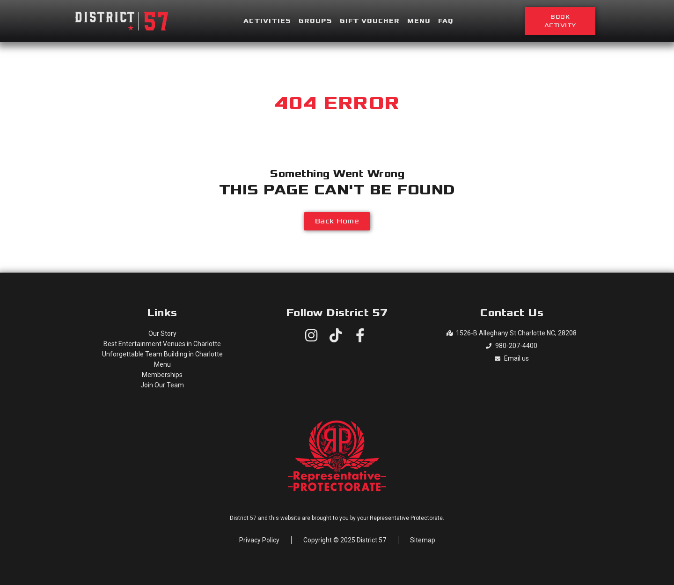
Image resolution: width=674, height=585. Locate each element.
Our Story (162, 333)
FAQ (446, 21)
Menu (419, 21)
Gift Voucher (370, 21)
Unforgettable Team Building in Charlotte (162, 354)
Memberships (162, 374)
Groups (315, 21)
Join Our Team (162, 385)
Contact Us (511, 313)
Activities (267, 21)
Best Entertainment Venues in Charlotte (162, 344)
